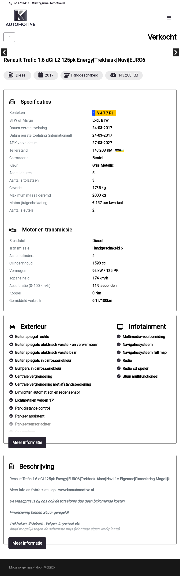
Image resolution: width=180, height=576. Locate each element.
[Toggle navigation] (169, 17)
